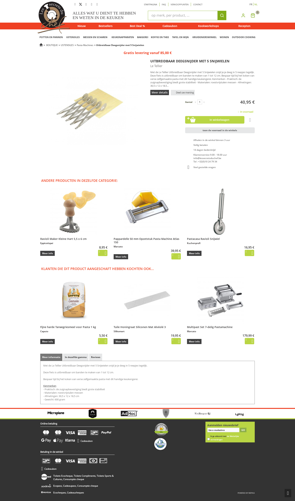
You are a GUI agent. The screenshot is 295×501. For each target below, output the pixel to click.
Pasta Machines (85, 45)
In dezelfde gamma (76, 357)
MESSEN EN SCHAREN (95, 37)
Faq (164, 4)
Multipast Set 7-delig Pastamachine (210, 327)
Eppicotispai (46, 243)
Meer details (160, 92)
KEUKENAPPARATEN (123, 37)
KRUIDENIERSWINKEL (204, 37)
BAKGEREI (142, 37)
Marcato (118, 246)
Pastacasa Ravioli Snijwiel (203, 239)
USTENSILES (73, 37)
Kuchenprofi (194, 243)
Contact (197, 4)
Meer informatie (51, 357)
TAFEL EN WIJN (180, 37)
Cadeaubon (170, 26)
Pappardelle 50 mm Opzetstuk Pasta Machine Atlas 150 (146, 240)
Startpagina (150, 4)
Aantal (188, 102)
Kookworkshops (208, 26)
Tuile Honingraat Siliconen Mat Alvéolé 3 (140, 327)
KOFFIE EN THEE (160, 37)
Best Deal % (137, 26)
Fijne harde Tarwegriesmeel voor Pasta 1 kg (68, 327)
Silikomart (119, 331)
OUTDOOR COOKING (243, 37)
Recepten (244, 26)
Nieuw (82, 26)
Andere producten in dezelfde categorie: (79, 180)
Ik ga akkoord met (224, 438)
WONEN (224, 37)
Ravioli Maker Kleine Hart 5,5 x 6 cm (63, 239)
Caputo (44, 331)
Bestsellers (106, 26)
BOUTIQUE (52, 45)
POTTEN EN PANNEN (51, 37)
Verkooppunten (180, 4)
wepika (252, 493)
